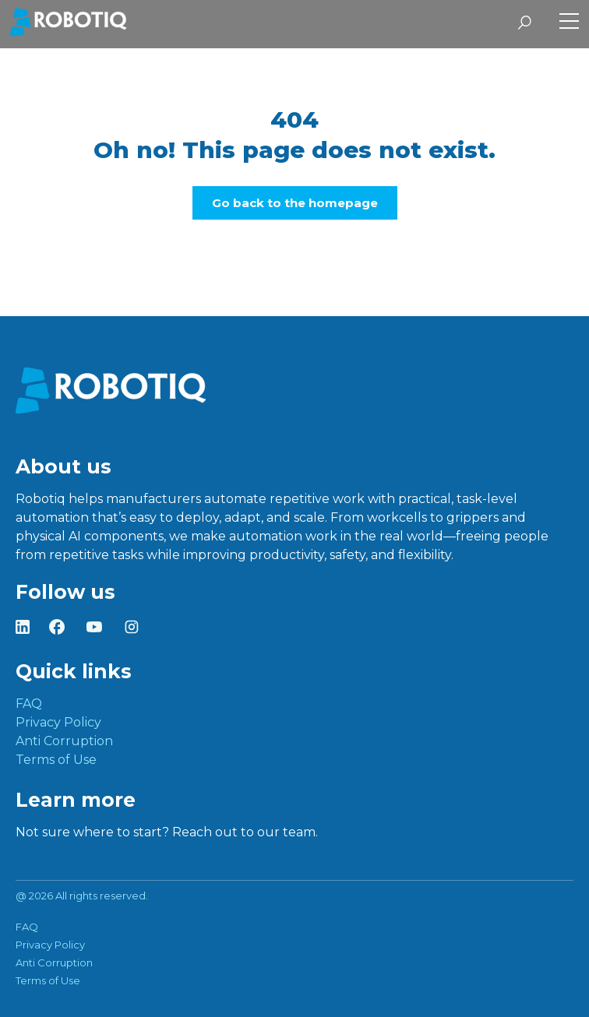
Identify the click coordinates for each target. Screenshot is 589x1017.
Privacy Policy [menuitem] (58, 722)
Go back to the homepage (295, 202)
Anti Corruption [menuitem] (64, 741)
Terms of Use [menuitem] (56, 759)
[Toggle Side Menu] (569, 23)
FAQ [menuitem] (29, 703)
